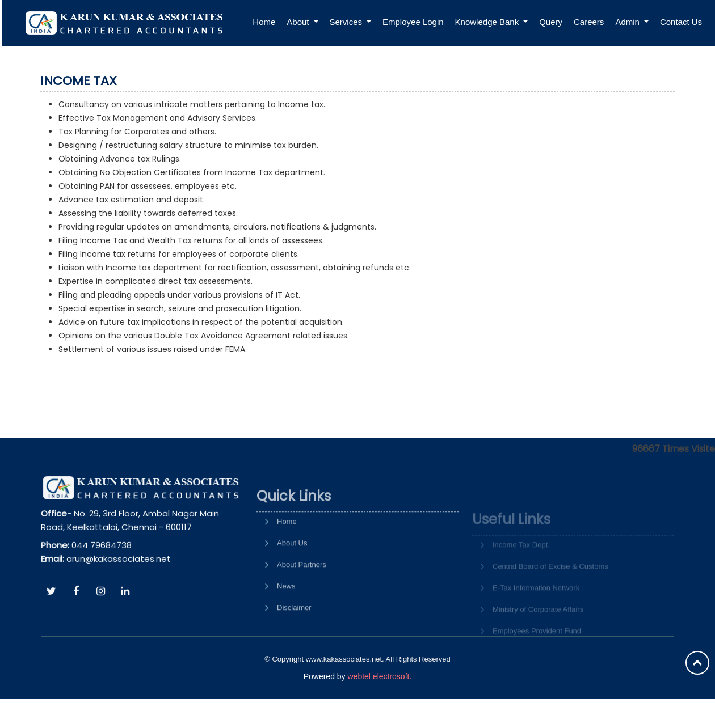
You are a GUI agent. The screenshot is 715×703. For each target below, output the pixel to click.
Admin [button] (628, 22)
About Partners (301, 594)
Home (264, 22)
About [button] (299, 22)
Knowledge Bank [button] (488, 22)
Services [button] (347, 22)
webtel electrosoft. (379, 676)
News (286, 616)
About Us (292, 573)
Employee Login (413, 22)
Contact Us (681, 22)
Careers (589, 22)
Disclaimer (294, 637)
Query (550, 22)
